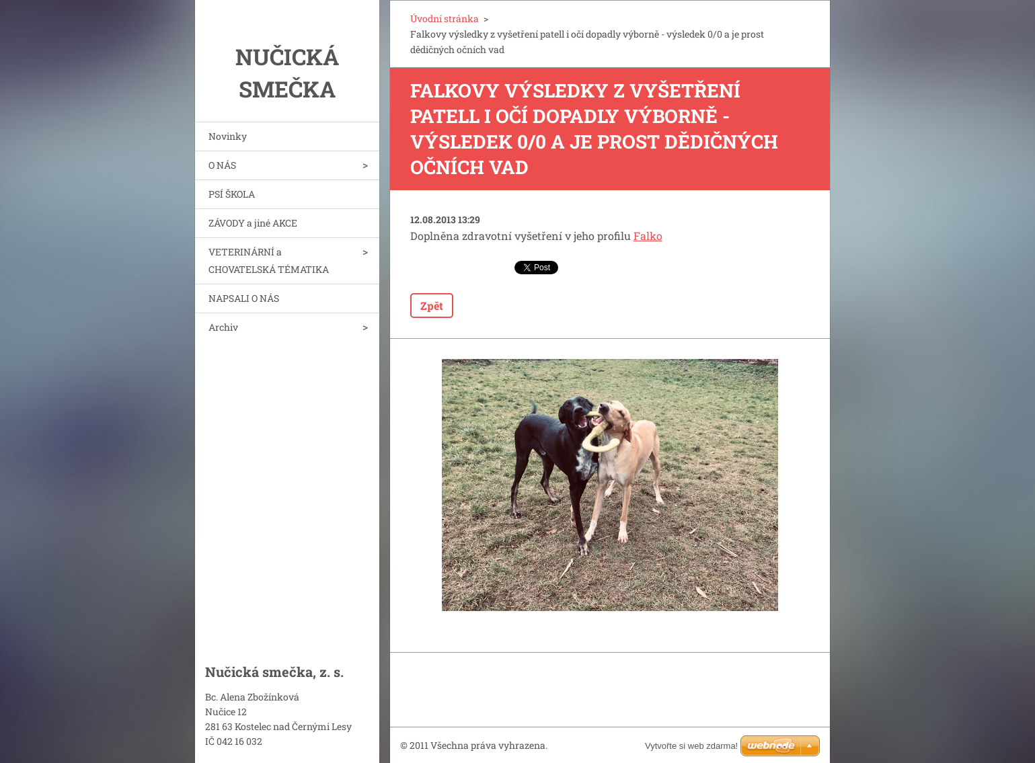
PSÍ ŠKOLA (231, 194)
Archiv (223, 327)
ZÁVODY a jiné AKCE (252, 222)
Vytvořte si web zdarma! (691, 746)
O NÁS (222, 165)
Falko (648, 236)
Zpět (431, 305)
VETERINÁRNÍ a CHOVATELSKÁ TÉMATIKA (268, 260)
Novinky (227, 136)
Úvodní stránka (444, 18)
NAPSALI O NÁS (243, 298)
